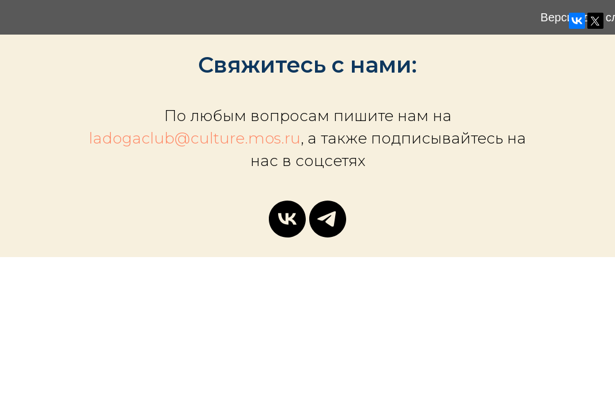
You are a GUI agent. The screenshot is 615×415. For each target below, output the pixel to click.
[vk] (287, 219)
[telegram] (327, 219)
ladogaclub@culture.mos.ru (195, 138)
